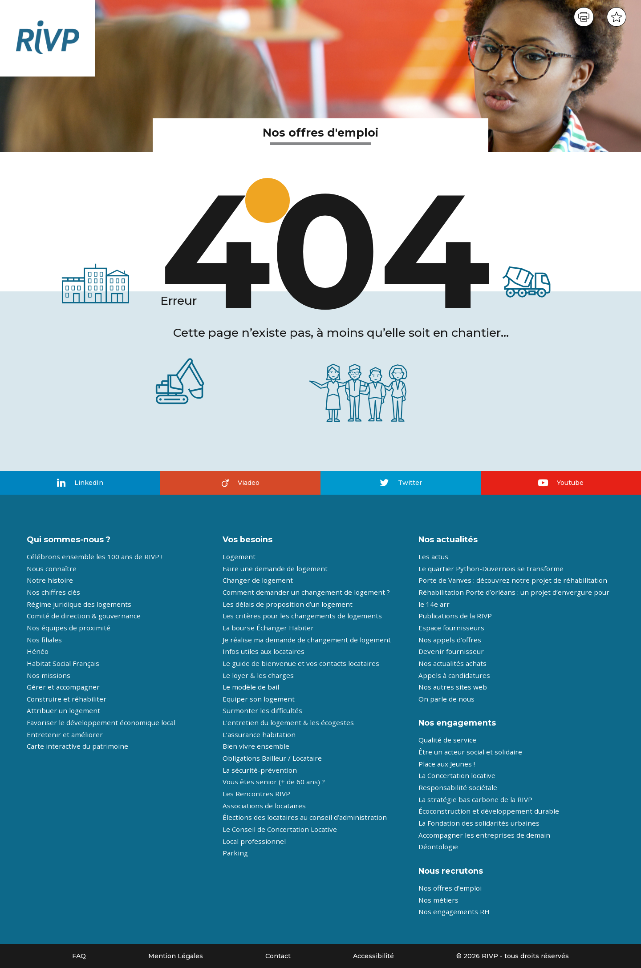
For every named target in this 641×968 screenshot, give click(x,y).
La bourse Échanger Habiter (268, 627)
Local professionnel (254, 841)
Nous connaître (52, 568)
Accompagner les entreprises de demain (484, 835)
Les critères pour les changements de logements (302, 615)
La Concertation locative (456, 775)
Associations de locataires (264, 805)
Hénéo (38, 651)
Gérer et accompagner (63, 686)
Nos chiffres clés (53, 592)
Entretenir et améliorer (65, 734)
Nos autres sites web (452, 686)
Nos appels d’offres (449, 639)
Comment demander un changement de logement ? (306, 592)
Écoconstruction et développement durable (488, 811)
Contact (278, 956)
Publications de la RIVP (455, 615)
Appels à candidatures (454, 675)
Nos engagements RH (454, 911)
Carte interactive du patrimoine (77, 746)
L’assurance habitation (259, 734)
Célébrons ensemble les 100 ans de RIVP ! (94, 556)
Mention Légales (175, 956)
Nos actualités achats (452, 663)
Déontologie (438, 846)
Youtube (561, 483)
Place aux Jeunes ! (446, 763)
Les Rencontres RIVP (256, 793)
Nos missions (48, 675)
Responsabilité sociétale (457, 787)
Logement (239, 556)
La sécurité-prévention (260, 770)
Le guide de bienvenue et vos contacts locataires (301, 663)
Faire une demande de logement (275, 568)
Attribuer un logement (63, 710)
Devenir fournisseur (451, 651)
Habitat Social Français (63, 663)
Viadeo (241, 483)
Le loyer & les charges (258, 675)
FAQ (79, 956)
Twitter (401, 483)
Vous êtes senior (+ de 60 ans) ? (274, 781)
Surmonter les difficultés (262, 710)
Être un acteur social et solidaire (470, 751)
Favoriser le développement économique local (101, 722)
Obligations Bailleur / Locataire (272, 758)
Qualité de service (447, 739)
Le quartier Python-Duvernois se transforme (491, 568)
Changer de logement (258, 580)
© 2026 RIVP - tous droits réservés (512, 956)
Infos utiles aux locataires (263, 651)
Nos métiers (438, 899)
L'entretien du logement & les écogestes (288, 722)
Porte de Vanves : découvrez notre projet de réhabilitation (512, 580)
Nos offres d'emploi (450, 887)
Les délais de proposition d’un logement (288, 604)
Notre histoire (50, 580)
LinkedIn (80, 483)
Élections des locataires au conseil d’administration (305, 817)
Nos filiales (44, 639)
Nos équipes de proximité (68, 627)
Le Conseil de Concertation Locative (280, 829)
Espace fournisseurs (451, 627)
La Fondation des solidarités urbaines (479, 823)
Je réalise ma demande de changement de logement (307, 639)
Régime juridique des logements (79, 604)
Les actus (433, 556)
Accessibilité (373, 956)
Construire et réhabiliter (66, 698)
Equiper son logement (259, 698)
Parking (235, 852)
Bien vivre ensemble (256, 746)
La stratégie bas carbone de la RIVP (475, 799)
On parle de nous (446, 698)
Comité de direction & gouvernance (84, 615)
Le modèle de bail (251, 686)
